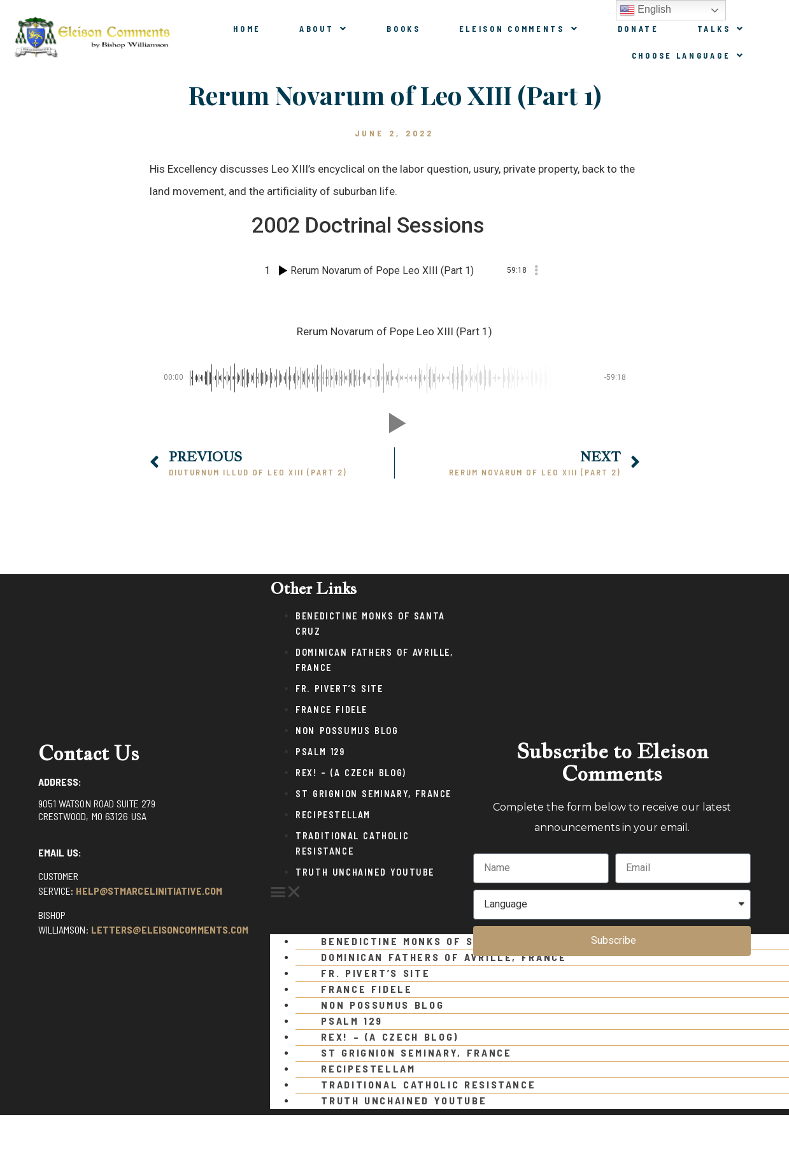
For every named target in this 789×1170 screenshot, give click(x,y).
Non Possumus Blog (346, 730)
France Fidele (331, 709)
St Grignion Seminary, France (373, 793)
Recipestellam (333, 814)
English (645, 10)
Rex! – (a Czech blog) (350, 772)
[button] (365, 892)
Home (247, 28)
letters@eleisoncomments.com (170, 929)
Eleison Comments (519, 28)
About (323, 28)
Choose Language (688, 55)
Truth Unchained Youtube (364, 872)
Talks (721, 28)
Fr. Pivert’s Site (339, 688)
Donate (638, 28)
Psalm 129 (320, 751)
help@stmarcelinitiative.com (149, 891)
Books (404, 28)
